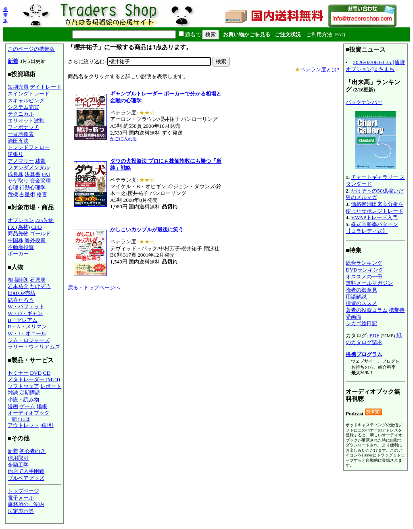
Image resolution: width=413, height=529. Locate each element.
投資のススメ (361, 303)
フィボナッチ (23, 127)
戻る (73, 287)
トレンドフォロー (29, 147)
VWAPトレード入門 (374, 217)
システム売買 (23, 107)
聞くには (21, 419)
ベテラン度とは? (317, 69)
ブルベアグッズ (26, 478)
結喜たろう (21, 300)
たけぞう (40, 286)
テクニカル (21, 114)
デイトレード (45, 87)
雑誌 (13, 393)
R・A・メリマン (27, 327)
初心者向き (32, 451)
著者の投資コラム (367, 310)
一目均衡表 (21, 134)
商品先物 (18, 233)
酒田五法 (18, 141)
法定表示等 (21, 511)
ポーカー (18, 254)
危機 (13, 194)
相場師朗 (18, 280)
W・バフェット (26, 306)
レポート (50, 386)
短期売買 (18, 87)
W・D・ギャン (25, 313)
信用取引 (18, 458)
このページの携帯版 (31, 49)
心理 (13, 188)
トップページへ (101, 287)
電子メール (21, 498)
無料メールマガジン (369, 283)
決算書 (32, 174)
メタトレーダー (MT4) (34, 379)
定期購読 (29, 393)
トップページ (23, 491)
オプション (21, 220)
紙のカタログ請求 (374, 338)
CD (47, 373)
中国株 (15, 240)
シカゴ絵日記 (361, 323)
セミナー (18, 373)
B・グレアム (23, 320)
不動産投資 (21, 247)
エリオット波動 (26, 121)
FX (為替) (19, 227)
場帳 (42, 406)
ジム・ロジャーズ (29, 340)
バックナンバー (364, 102)
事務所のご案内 (26, 504)
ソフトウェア (23, 386)
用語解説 (356, 297)
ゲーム (27, 406)
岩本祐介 (18, 286)
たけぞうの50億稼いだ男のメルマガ (375, 194)
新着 (13, 61)
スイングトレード (29, 94)
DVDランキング (365, 270)
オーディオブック (29, 413)
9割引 (47, 425)
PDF (374, 335)
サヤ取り (18, 181)
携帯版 (5, 15)
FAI (46, 174)
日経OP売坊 (21, 293)
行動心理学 (32, 188)
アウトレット (23, 425)
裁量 (40, 161)
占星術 (27, 194)
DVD (36, 373)
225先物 (44, 220)
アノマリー (21, 161)
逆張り (15, 154)
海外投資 (35, 240)
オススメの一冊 (364, 277)
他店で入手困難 (26, 471)
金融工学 (18, 465)
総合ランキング (364, 263)
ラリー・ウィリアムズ (34, 347)
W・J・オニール (27, 333)
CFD (36, 227)
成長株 (15, 174)
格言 (42, 194)
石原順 (38, 280)
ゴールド (40, 233)
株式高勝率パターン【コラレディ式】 (372, 227)
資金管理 (40, 181)
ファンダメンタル (29, 167)
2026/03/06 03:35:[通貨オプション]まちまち (375, 65)
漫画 (13, 406)
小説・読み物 (23, 399)
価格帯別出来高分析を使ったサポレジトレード (374, 207)
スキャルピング (26, 101)
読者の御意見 (361, 290)
